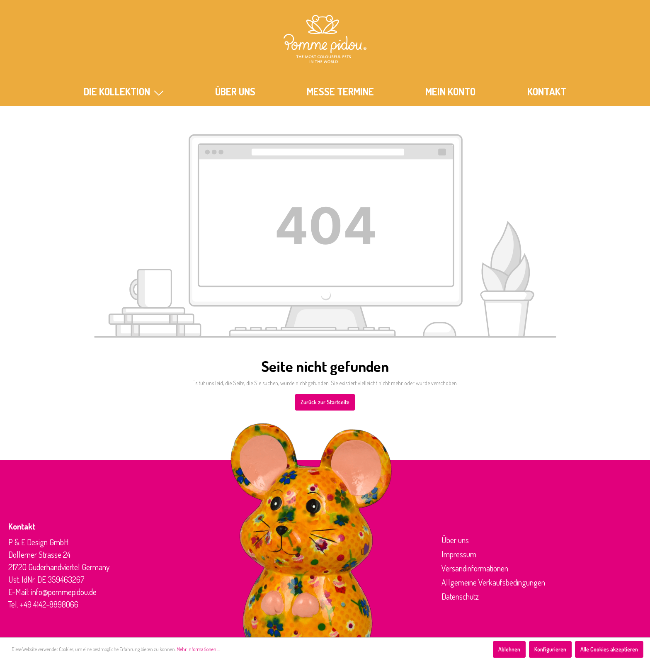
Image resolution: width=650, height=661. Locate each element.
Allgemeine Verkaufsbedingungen (493, 582)
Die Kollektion (123, 91)
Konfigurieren (550, 649)
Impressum (458, 554)
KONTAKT (546, 91)
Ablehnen (509, 649)
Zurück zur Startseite (325, 402)
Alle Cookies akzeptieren (609, 649)
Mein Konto (450, 91)
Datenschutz (460, 596)
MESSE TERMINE (340, 91)
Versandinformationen (474, 568)
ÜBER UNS (235, 91)
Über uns (455, 540)
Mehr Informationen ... (198, 649)
